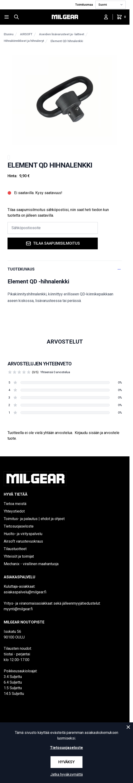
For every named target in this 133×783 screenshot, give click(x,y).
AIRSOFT (26, 34)
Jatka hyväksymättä (66, 774)
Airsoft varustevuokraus (23, 541)
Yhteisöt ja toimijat (19, 556)
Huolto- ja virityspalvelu (23, 534)
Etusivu (8, 34)
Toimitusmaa (84, 4)
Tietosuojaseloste (19, 526)
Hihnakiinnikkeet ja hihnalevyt (24, 41)
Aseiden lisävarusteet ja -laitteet (61, 34)
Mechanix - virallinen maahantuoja (31, 564)
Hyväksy (66, 762)
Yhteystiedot (14, 511)
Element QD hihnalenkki (67, 41)
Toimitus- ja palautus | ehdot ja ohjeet (34, 519)
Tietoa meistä (15, 503)
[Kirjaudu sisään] (106, 17)
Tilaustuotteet (15, 549)
